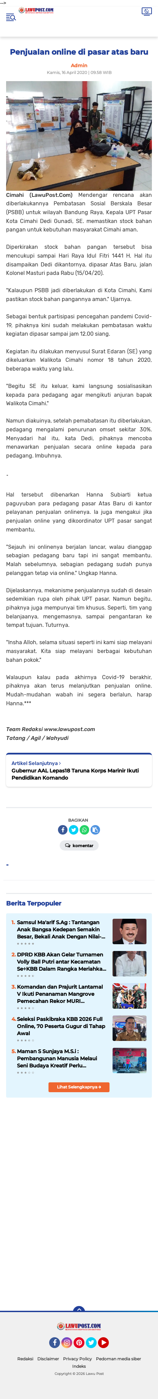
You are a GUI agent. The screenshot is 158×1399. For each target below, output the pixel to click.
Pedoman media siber (118, 1358)
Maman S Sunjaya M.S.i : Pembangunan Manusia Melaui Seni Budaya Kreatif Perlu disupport (57, 1058)
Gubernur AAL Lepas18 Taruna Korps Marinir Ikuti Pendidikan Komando (75, 774)
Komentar (79, 845)
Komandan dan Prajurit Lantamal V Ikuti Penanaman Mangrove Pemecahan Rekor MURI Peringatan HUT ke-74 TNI (60, 994)
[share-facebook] (62, 830)
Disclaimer (48, 1358)
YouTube (108, 1345)
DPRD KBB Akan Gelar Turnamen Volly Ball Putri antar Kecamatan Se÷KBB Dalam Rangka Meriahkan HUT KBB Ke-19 (61, 961)
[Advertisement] (79, 1252)
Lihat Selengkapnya (79, 1086)
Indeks (79, 1366)
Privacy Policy (77, 1358)
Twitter (94, 1345)
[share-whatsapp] (84, 830)
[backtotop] (79, 1312)
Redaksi (25, 1358)
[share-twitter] (73, 830)
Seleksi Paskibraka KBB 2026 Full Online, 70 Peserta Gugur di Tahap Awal (61, 1026)
